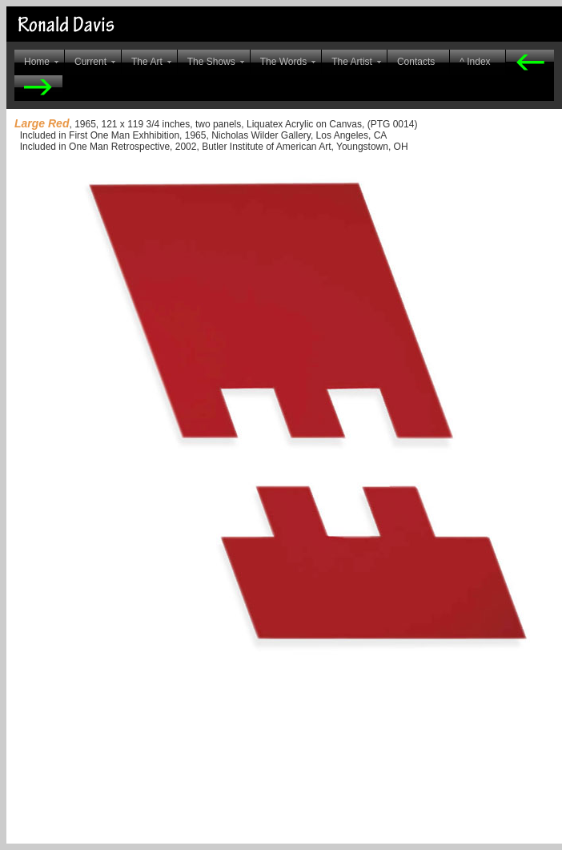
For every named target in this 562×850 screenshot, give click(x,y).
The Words (283, 61)
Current (90, 61)
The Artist (351, 61)
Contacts (416, 61)
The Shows (211, 61)
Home (37, 61)
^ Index (475, 61)
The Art (147, 61)
